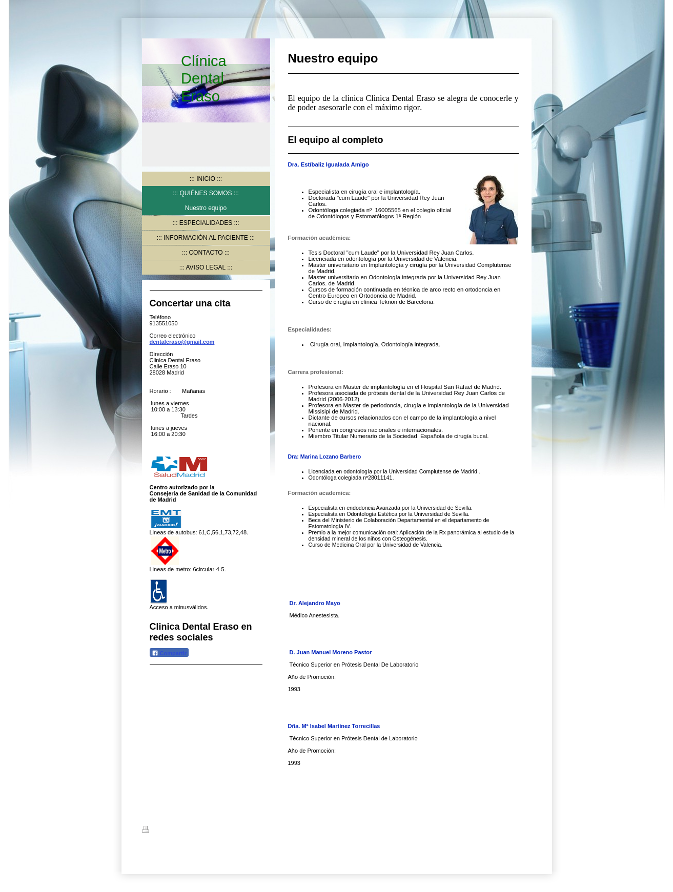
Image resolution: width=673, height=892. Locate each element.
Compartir (169, 653)
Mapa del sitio (234, 831)
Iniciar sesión (513, 829)
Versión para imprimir (177, 831)
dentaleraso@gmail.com (182, 342)
